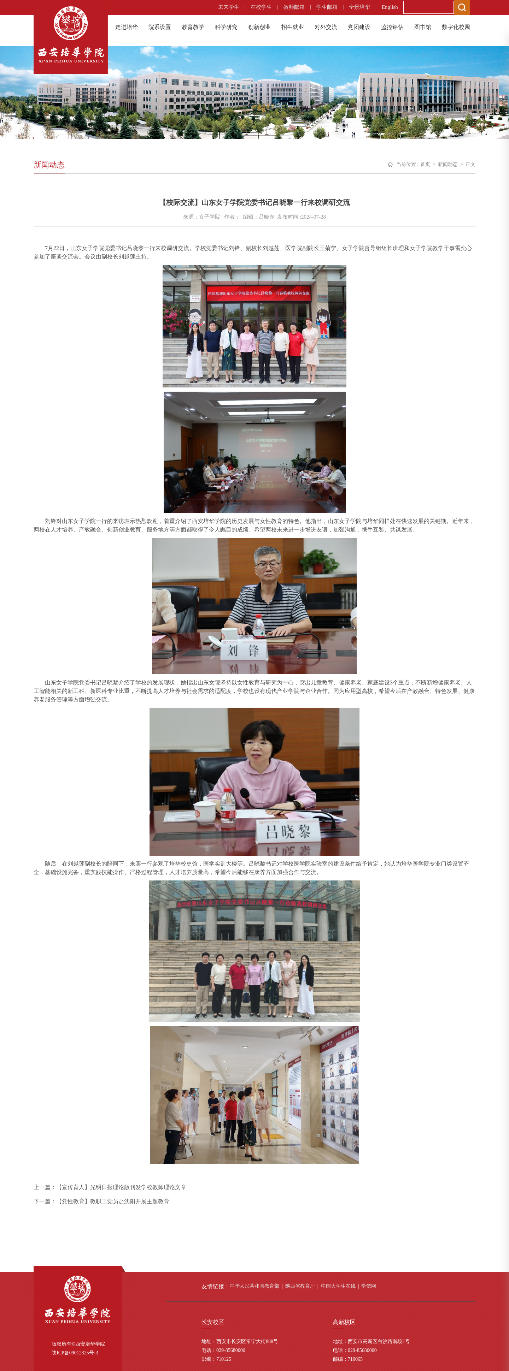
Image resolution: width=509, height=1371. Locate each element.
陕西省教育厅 (300, 1286)
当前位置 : (407, 164)
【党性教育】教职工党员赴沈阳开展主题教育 (112, 1201)
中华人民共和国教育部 (254, 1286)
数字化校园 (456, 27)
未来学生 (228, 7)
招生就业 (292, 27)
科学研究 (226, 27)
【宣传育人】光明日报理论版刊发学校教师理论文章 (121, 1187)
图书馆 (422, 27)
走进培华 (126, 27)
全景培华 (359, 7)
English (390, 7)
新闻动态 (448, 164)
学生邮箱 (327, 7)
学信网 (368, 1286)
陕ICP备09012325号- (73, 1352)
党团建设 (359, 27)
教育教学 (193, 27)
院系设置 (159, 27)
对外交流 (326, 27)
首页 (425, 164)
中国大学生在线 (338, 1286)
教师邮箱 (294, 7)
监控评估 (392, 27)
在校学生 (261, 7)
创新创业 (259, 27)
